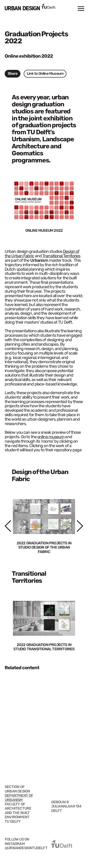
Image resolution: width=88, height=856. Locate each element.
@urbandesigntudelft (26, 848)
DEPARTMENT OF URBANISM (19, 797)
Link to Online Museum (45, 73)
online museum (50, 436)
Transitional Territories (61, 255)
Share (12, 73)
